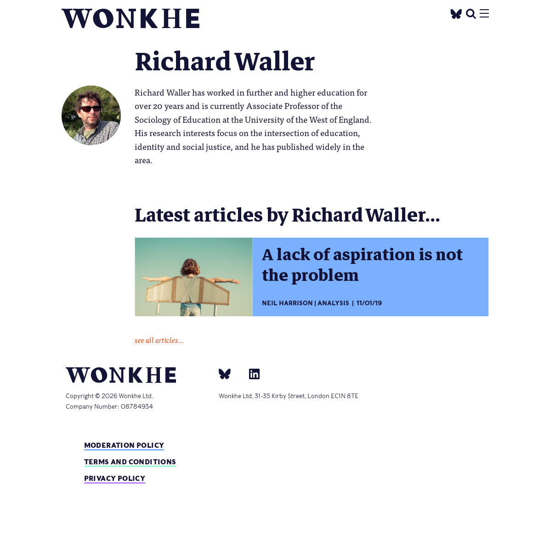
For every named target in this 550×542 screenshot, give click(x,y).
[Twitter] (455, 12)
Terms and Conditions (130, 462)
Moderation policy (124, 445)
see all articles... (159, 340)
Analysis (333, 303)
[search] (471, 12)
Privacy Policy (115, 478)
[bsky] (230, 373)
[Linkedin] (251, 373)
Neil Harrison (287, 303)
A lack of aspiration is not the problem (362, 265)
